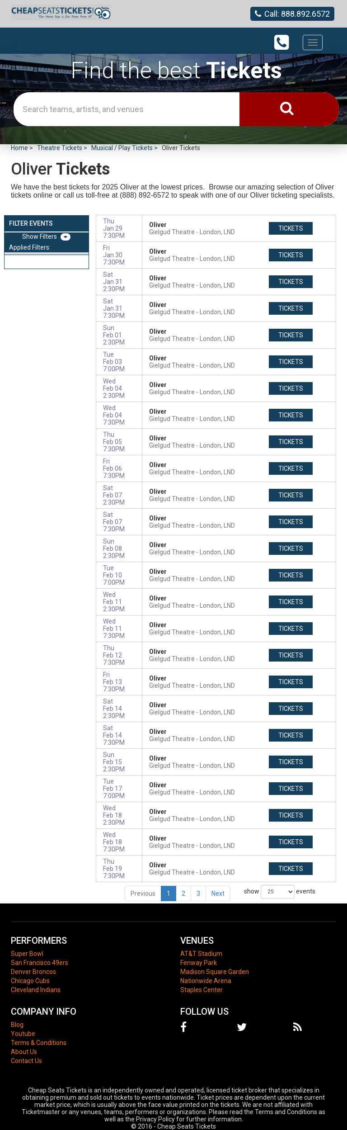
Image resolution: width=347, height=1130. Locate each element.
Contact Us (26, 1060)
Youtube (23, 1033)
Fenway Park (198, 962)
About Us (24, 1051)
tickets (290, 228)
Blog (17, 1024)
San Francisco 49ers (39, 962)
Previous (143, 893)
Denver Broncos (33, 971)
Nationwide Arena (205, 980)
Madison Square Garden (214, 971)
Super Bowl (27, 953)
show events (279, 891)
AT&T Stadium (201, 953)
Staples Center (201, 989)
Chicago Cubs (30, 980)
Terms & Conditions (38, 1042)
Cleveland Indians (36, 989)
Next (218, 893)
